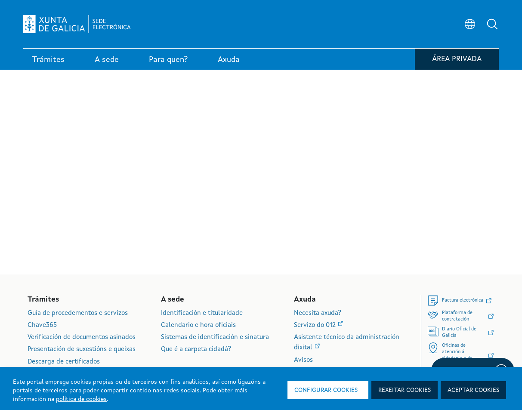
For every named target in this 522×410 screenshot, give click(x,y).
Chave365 (42, 325)
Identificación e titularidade (202, 313)
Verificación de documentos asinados (82, 337)
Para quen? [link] (168, 60)
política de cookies (81, 399)
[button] (492, 24)
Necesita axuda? (317, 313)
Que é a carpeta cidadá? (196, 349)
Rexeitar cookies (404, 390)
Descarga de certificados (64, 362)
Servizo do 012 (315, 325)
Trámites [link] (48, 60)
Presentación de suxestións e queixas (82, 349)
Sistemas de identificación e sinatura (215, 337)
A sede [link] (107, 60)
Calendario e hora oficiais (198, 325)
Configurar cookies (326, 390)
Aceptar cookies (473, 390)
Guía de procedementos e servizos (78, 313)
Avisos (303, 360)
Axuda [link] (229, 60)
